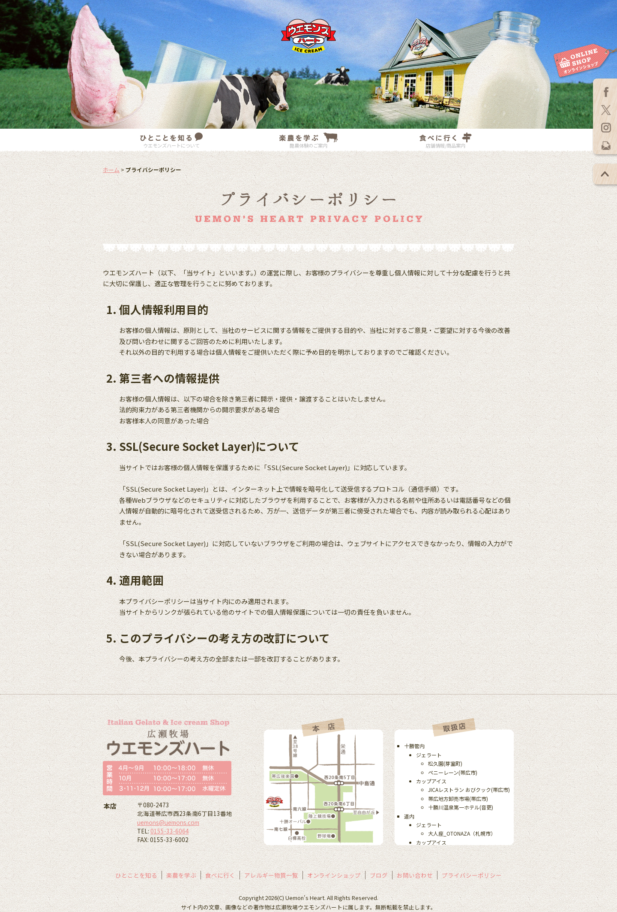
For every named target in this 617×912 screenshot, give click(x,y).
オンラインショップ (334, 875)
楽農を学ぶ (181, 875)
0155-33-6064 (169, 831)
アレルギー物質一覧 (271, 875)
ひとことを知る (136, 875)
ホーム (111, 170)
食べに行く (220, 875)
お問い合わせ (415, 875)
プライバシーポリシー (472, 875)
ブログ (379, 875)
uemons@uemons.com (168, 822)
